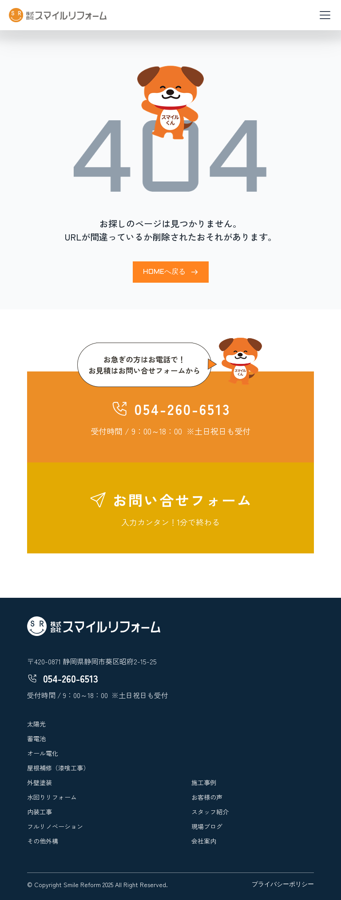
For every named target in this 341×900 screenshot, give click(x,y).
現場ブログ (206, 826)
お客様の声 (206, 797)
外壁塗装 (39, 782)
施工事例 (203, 782)
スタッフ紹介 (210, 811)
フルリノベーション (55, 826)
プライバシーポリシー (283, 885)
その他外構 (42, 841)
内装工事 (39, 811)
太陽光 (36, 723)
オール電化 (42, 753)
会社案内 (203, 841)
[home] (58, 15)
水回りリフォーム (52, 797)
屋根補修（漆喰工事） (58, 767)
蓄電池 (36, 738)
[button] (323, 15)
